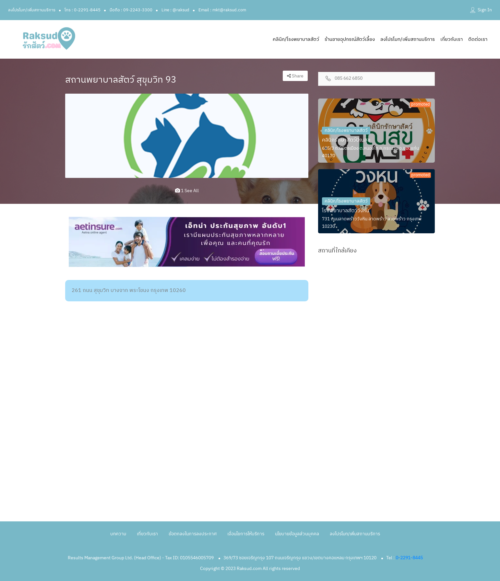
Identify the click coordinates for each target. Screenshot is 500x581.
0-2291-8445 (409, 558)
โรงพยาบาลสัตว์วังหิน (345, 210)
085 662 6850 (349, 78)
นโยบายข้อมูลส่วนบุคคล (297, 534)
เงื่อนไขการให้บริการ (245, 534)
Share (295, 76)
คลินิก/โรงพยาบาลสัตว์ (296, 39)
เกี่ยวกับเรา (451, 39)
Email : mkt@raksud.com (222, 10)
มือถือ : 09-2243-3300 (131, 10)
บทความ (118, 534)
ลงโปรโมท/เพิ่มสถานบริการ (31, 10)
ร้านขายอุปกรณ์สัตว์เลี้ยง (350, 39)
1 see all (187, 190)
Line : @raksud (175, 10)
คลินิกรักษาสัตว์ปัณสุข (346, 140)
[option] (186, 136)
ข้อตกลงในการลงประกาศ (193, 534)
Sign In (485, 10)
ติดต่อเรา (477, 39)
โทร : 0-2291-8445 (83, 10)
